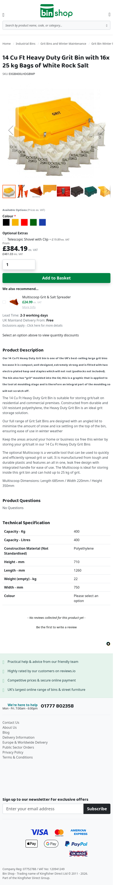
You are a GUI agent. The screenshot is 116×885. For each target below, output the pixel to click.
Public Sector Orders (18, 747)
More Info (29, 307)
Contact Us (10, 722)
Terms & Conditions (17, 757)
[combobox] (56, 25)
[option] (6, 222)
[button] (10, 130)
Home (6, 44)
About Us (9, 727)
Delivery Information (18, 737)
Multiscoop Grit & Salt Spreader (46, 297)
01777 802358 (57, 706)
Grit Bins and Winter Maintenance (63, 44)
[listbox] (56, 222)
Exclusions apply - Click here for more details (32, 325)
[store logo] (56, 10)
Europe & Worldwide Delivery (25, 742)
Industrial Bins (25, 44)
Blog (5, 732)
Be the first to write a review (56, 627)
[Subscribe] (96, 809)
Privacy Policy (12, 752)
